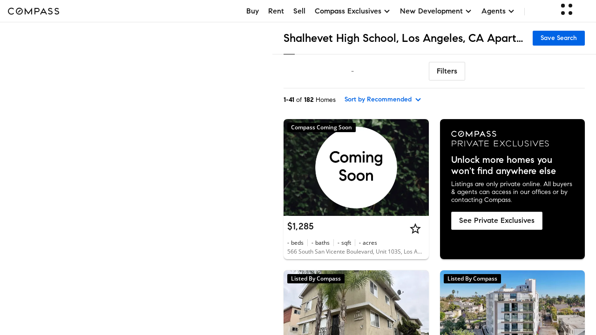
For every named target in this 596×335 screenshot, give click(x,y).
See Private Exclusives (497, 220)
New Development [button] (436, 11)
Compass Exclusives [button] (353, 11)
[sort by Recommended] (383, 99)
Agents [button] (498, 11)
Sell (299, 11)
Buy (252, 11)
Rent (276, 11)
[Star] (415, 228)
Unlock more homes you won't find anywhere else (503, 165)
